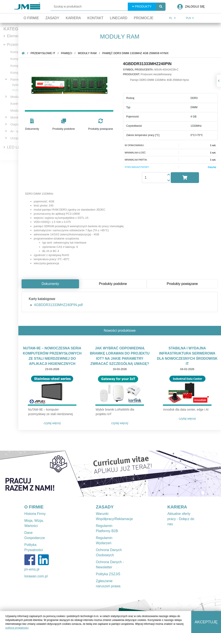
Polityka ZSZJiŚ (108, 574)
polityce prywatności (16, 627)
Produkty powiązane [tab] (182, 284)
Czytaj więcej (52, 423)
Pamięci (16, 79)
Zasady (52, 18)
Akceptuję (206, 622)
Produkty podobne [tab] (113, 284)
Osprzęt (16, 124)
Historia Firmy (35, 514)
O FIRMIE (34, 507)
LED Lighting (18, 147)
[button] (32, 125)
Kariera (73, 18)
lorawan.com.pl (36, 576)
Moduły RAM (87, 53)
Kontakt (95, 18)
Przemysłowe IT (42, 53)
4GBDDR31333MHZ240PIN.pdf (58, 305)
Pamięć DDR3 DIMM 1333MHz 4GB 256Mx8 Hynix (135, 53)
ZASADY (105, 507)
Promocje (143, 18)
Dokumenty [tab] (50, 284)
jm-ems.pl (31, 569)
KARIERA (177, 507)
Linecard (118, 18)
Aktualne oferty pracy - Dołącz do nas (180, 519)
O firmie (31, 18)
